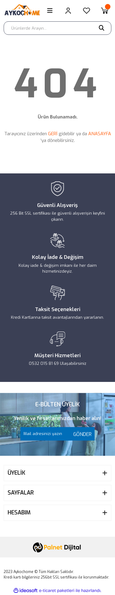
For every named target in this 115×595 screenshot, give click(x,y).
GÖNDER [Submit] (81, 434)
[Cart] (104, 10)
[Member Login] (68, 10)
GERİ (53, 134)
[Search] (57, 28)
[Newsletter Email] (57, 434)
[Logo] (24, 10)
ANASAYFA (99, 134)
